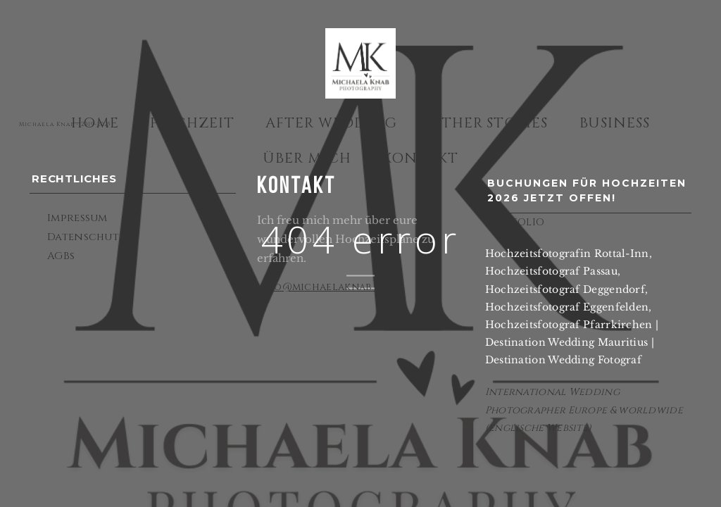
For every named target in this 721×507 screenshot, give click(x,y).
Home (95, 122)
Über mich (307, 158)
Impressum (77, 218)
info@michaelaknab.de (322, 287)
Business (615, 122)
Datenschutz (86, 237)
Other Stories (488, 122)
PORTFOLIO (515, 222)
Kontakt (420, 158)
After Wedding (331, 122)
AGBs (61, 256)
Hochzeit (192, 122)
